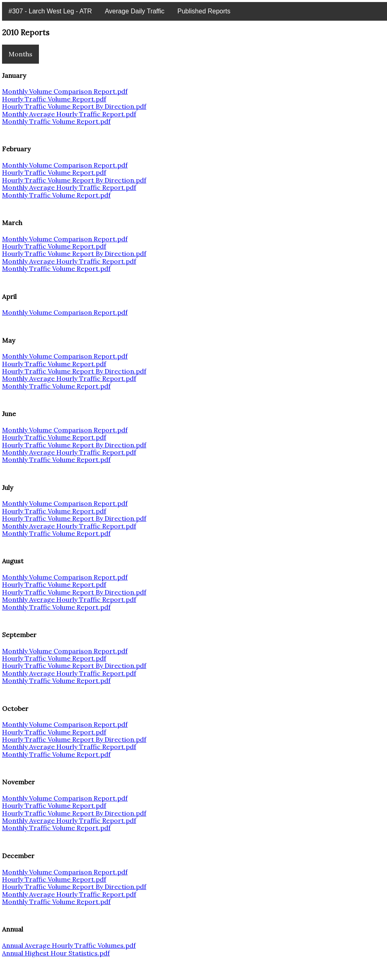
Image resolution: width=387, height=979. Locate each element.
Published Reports (204, 11)
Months (20, 54)
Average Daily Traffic (135, 11)
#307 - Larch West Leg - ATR (50, 11)
